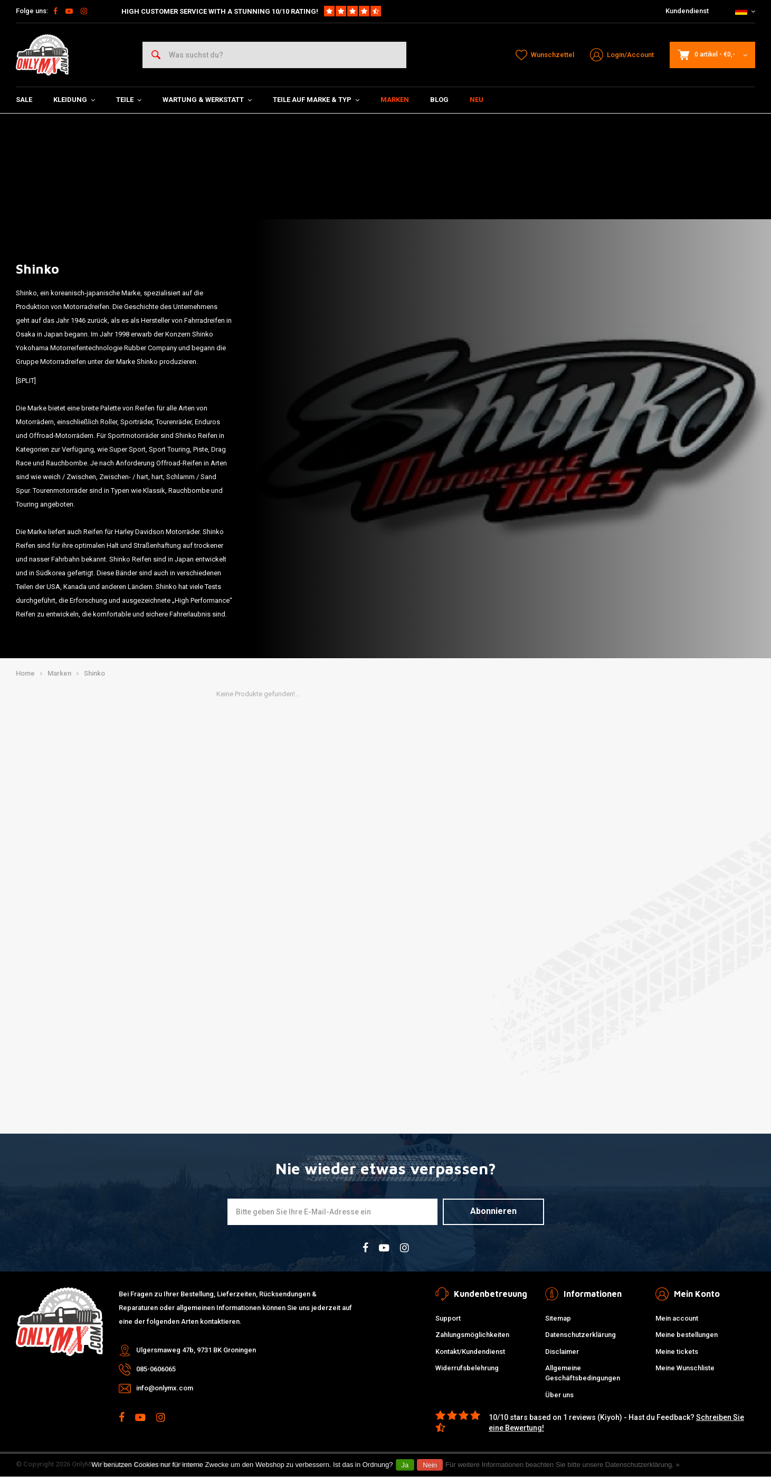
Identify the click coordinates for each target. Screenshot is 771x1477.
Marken (394, 100)
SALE (24, 100)
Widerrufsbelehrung (467, 1368)
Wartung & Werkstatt (207, 100)
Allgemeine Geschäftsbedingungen (582, 1373)
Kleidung (74, 100)
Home (25, 673)
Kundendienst (687, 11)
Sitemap (558, 1318)
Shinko (94, 673)
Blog (439, 100)
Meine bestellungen (686, 1335)
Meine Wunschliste (685, 1368)
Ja (405, 1465)
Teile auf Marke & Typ (316, 100)
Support (448, 1318)
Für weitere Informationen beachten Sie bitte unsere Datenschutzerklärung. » (562, 1465)
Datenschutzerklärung (580, 1335)
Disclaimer (562, 1352)
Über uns (559, 1395)
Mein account (676, 1318)
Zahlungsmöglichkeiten (472, 1335)
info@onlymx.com (164, 1388)
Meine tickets (676, 1352)
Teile (128, 100)
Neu (476, 100)
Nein (430, 1465)
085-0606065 (156, 1369)
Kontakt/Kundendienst (470, 1352)
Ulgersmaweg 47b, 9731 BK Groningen (196, 1350)
